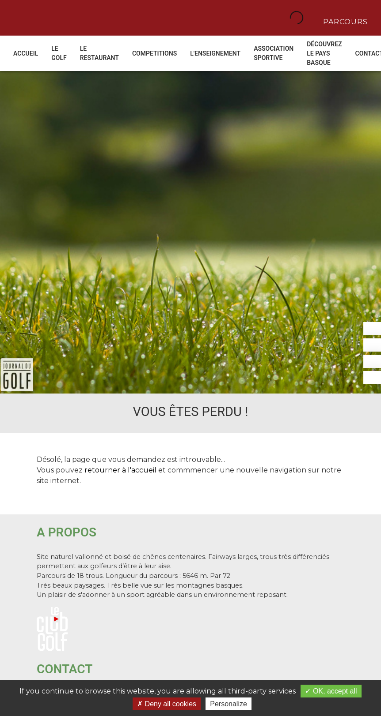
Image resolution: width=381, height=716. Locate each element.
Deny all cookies (166, 704)
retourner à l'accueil (120, 470)
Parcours (344, 21)
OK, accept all (331, 691)
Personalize (228, 704)
